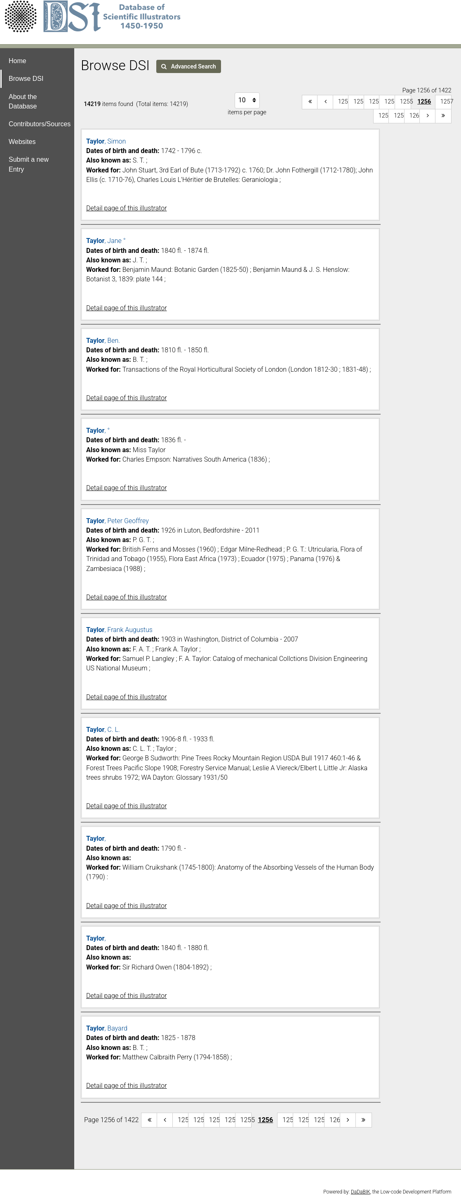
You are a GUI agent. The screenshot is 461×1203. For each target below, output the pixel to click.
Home (17, 60)
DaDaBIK (360, 1192)
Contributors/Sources (40, 123)
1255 (405, 101)
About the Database (23, 101)
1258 (384, 115)
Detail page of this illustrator (126, 208)
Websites (22, 141)
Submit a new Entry (29, 164)
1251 (343, 101)
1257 (446, 101)
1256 (424, 101)
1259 (399, 115)
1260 (415, 115)
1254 (389, 101)
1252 (359, 101)
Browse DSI (26, 78)
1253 (374, 101)
